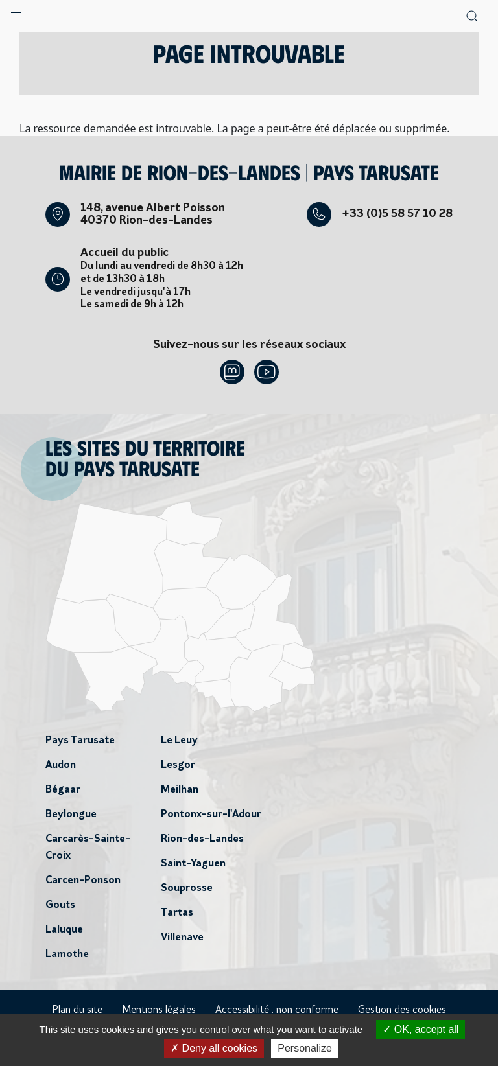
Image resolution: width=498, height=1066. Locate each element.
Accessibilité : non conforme (276, 1010)
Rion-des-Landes (202, 839)
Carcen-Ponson (83, 880)
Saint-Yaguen (193, 864)
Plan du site (77, 1010)
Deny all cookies (214, 1048)
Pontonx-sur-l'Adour (211, 814)
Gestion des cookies (402, 1010)
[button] (16, 13)
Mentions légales (159, 1010)
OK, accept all (420, 1029)
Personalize (305, 1048)
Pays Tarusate (80, 741)
